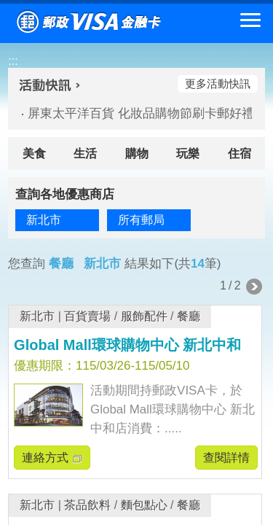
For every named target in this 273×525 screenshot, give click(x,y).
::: (12, 61)
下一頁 (254, 287)
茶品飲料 (87, 505)
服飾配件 (144, 316)
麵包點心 (144, 505)
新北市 (37, 316)
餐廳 (188, 316)
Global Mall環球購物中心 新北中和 (127, 345)
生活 (85, 153)
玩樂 (187, 153)
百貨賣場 (87, 316)
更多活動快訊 (217, 83)
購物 (137, 153)
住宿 (239, 153)
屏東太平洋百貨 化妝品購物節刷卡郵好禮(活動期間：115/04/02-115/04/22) (134, 113)
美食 (34, 153)
